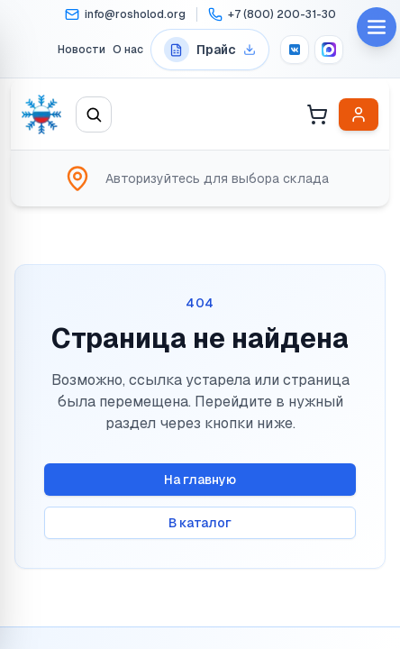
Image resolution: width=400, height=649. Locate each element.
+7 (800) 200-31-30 (282, 14)
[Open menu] (376, 27)
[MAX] (328, 49)
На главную (200, 479)
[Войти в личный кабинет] (358, 114)
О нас (128, 49)
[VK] (294, 49)
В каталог (200, 523)
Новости (81, 49)
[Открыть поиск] (94, 114)
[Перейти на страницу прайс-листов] (209, 49)
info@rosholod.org (135, 14)
